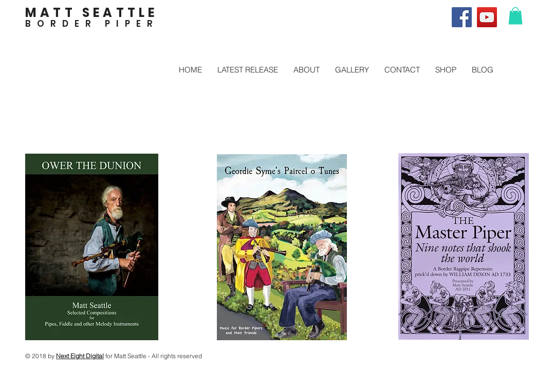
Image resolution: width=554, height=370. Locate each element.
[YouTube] (487, 17)
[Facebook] (462, 17)
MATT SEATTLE (91, 12)
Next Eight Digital (80, 356)
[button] (515, 15)
